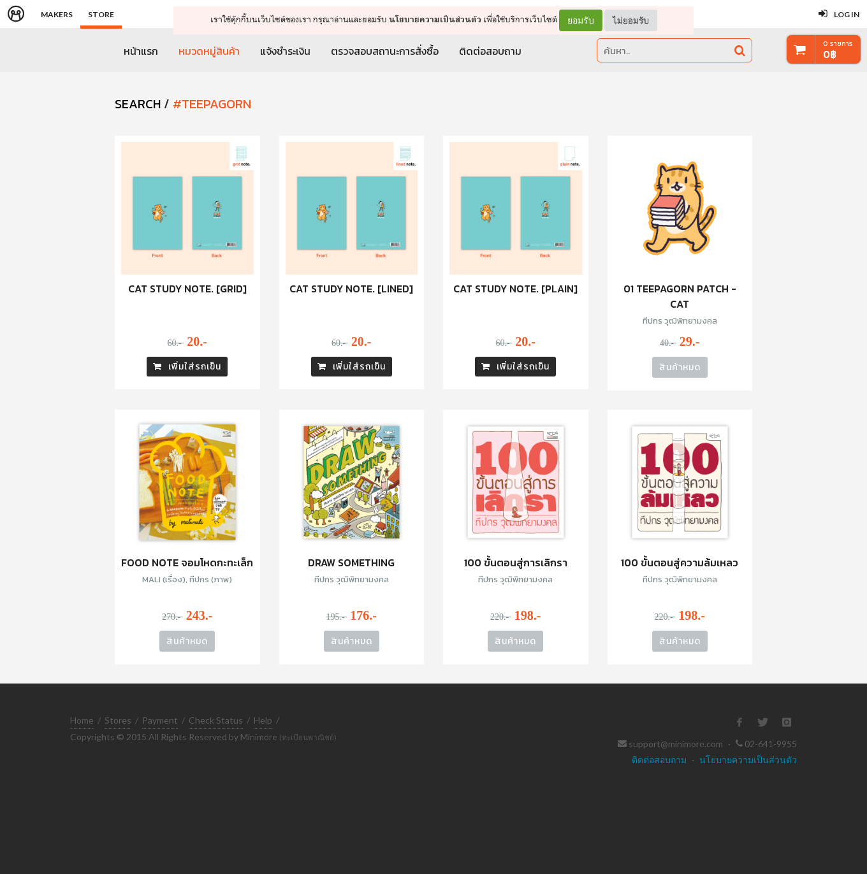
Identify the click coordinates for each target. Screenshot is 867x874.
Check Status (216, 720)
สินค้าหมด (680, 367)
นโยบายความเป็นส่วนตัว (435, 19)
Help (263, 720)
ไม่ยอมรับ (631, 20)
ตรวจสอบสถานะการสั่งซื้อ (385, 51)
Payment (160, 720)
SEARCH (138, 103)
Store (101, 14)
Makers (57, 14)
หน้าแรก (141, 51)
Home (82, 720)
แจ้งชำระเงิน (285, 51)
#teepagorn (212, 103)
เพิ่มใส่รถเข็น (187, 366)
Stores (118, 720)
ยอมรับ (580, 20)
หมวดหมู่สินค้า (209, 51)
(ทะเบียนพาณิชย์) (308, 737)
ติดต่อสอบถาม (490, 51)
